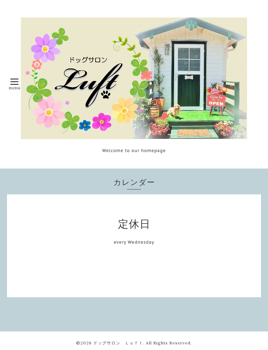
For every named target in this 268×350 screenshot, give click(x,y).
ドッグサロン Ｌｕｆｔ (118, 342)
